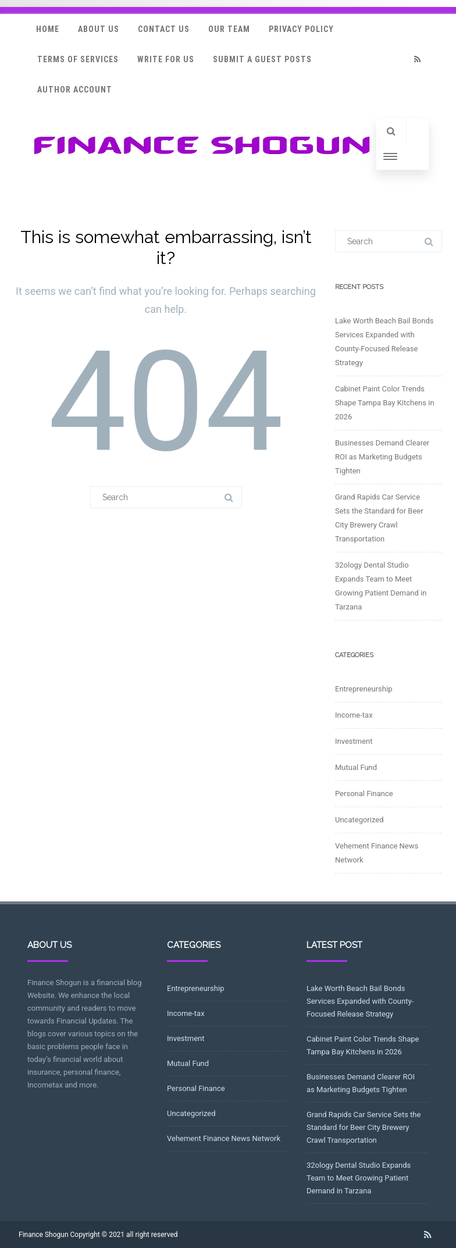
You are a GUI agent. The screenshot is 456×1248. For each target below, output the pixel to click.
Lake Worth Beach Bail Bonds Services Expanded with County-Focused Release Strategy (360, 1001)
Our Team (229, 29)
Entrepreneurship (363, 688)
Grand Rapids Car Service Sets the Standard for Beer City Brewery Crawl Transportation (364, 1127)
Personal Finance (364, 793)
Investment (354, 741)
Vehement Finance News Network (223, 1138)
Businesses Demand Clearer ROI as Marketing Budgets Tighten (382, 456)
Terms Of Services (78, 59)
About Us (98, 29)
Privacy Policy (301, 29)
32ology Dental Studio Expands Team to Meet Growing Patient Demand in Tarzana (359, 1178)
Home (47, 29)
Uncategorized (359, 819)
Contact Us (164, 29)
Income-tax (354, 715)
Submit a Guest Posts (262, 59)
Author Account (74, 89)
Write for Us (165, 59)
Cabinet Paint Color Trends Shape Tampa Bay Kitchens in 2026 (384, 402)
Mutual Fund (356, 767)
